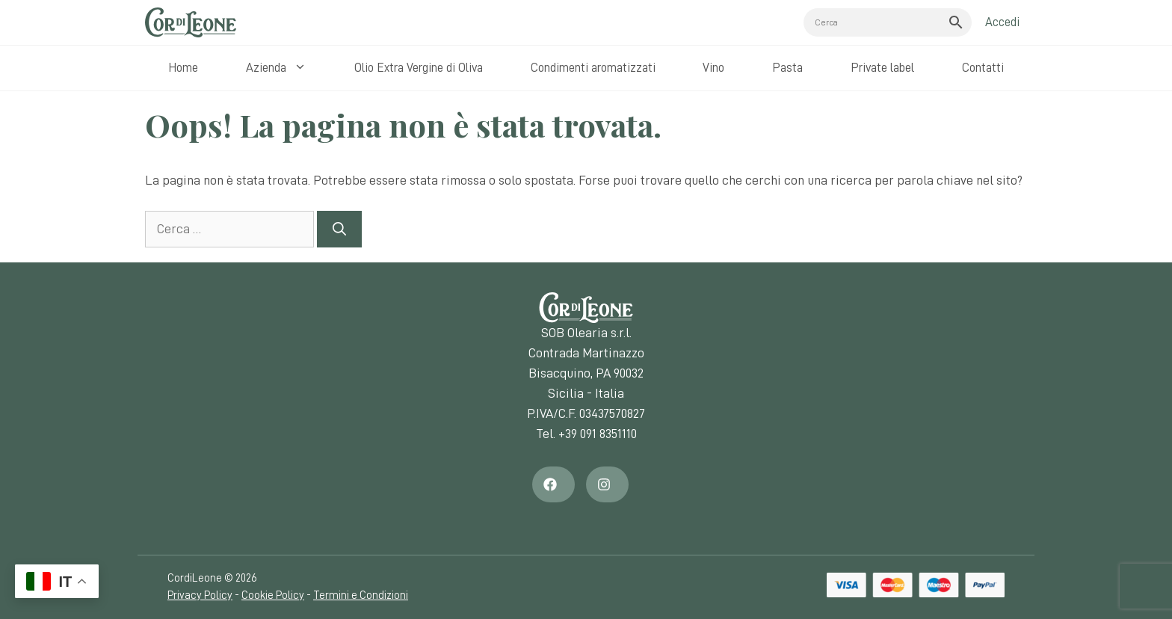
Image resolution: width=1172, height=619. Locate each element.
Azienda (280, 68)
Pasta (787, 67)
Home (183, 67)
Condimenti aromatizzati (593, 67)
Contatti (983, 67)
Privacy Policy (199, 595)
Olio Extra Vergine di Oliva (418, 67)
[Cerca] (339, 229)
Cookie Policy (272, 595)
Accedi (1002, 22)
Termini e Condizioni (360, 595)
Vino (713, 67)
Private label (882, 67)
